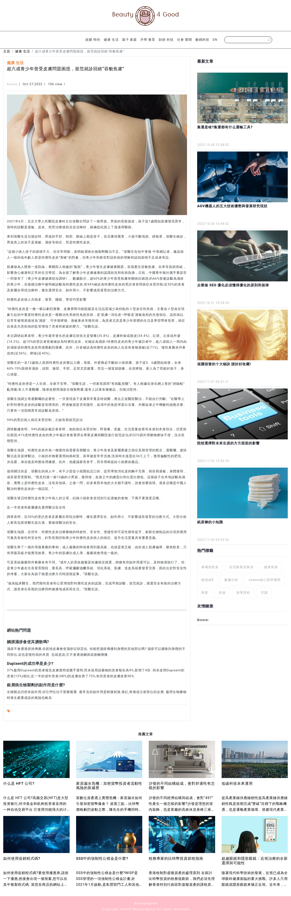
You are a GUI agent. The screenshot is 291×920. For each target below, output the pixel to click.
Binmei (202, 620)
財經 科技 (166, 40)
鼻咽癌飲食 (210, 567)
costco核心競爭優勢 (264, 580)
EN (215, 40)
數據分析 (231, 580)
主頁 (6, 51)
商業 (204, 593)
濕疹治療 (79, 568)
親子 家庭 (129, 40)
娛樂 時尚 (92, 40)
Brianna (12, 84)
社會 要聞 (184, 40)
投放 (222, 593)
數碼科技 (202, 40)
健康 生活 (111, 40)
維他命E (207, 580)
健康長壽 (271, 567)
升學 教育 (147, 40)
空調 (264, 593)
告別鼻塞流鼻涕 (241, 567)
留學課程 (243, 593)
